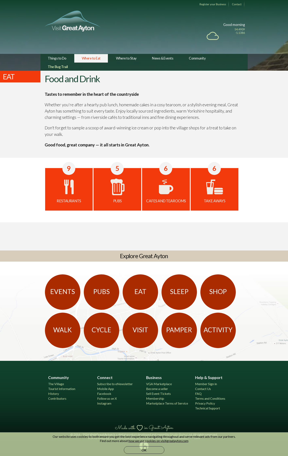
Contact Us (203, 389)
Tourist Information (61, 389)
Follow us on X (107, 398)
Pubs (101, 291)
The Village (56, 384)
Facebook (104, 393)
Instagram (104, 403)
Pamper (179, 330)
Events (62, 291)
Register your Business (213, 4)
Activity (218, 330)
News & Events (162, 58)
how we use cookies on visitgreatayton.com (158, 441)
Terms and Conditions (210, 398)
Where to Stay (126, 58)
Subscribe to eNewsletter (115, 384)
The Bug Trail (58, 67)
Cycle (101, 330)
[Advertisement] (144, 236)
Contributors (57, 398)
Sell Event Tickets (158, 393)
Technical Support (207, 408)
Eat (140, 291)
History (53, 393)
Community (197, 58)
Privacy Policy (205, 403)
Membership (155, 398)
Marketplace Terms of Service (167, 403)
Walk (62, 330)
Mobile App (105, 389)
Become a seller (157, 389)
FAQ (198, 393)
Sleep (179, 291)
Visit (140, 330)
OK (144, 450)
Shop (218, 291)
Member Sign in (206, 384)
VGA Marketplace (159, 384)
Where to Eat (91, 58)
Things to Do (57, 58)
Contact (236, 4)
